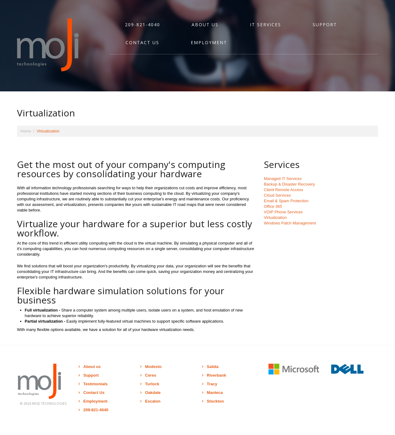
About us (92, 366)
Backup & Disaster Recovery (289, 184)
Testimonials (95, 384)
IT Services (265, 24)
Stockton (215, 401)
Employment (209, 42)
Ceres (150, 375)
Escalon (152, 401)
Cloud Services (277, 195)
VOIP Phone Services (283, 212)
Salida (212, 366)
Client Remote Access (283, 189)
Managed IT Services (283, 178)
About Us (205, 24)
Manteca (215, 392)
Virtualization (275, 217)
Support (325, 24)
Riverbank (216, 375)
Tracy (212, 384)
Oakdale (153, 392)
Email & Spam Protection (286, 201)
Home (25, 131)
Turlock (152, 384)
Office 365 (273, 206)
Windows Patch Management (290, 223)
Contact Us (142, 42)
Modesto (153, 366)
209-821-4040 (142, 24)
